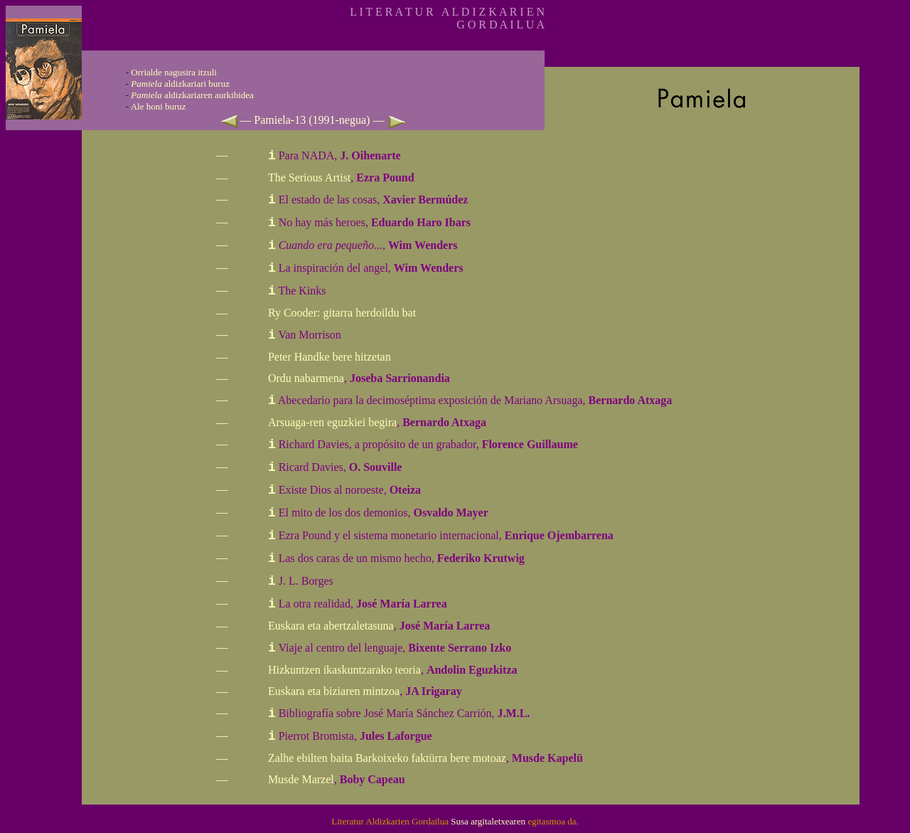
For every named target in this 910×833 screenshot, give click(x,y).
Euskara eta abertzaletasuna (331, 626)
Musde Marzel (301, 779)
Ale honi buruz (158, 106)
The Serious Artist (309, 177)
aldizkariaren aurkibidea (192, 95)
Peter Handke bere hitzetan (329, 357)
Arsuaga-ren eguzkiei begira (332, 422)
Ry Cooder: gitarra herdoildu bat (342, 313)
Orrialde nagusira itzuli (174, 72)
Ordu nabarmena (306, 378)
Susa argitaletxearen (488, 821)
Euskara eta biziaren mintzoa (334, 691)
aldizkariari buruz (180, 83)
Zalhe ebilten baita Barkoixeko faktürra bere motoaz (387, 758)
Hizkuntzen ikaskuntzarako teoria (344, 670)
